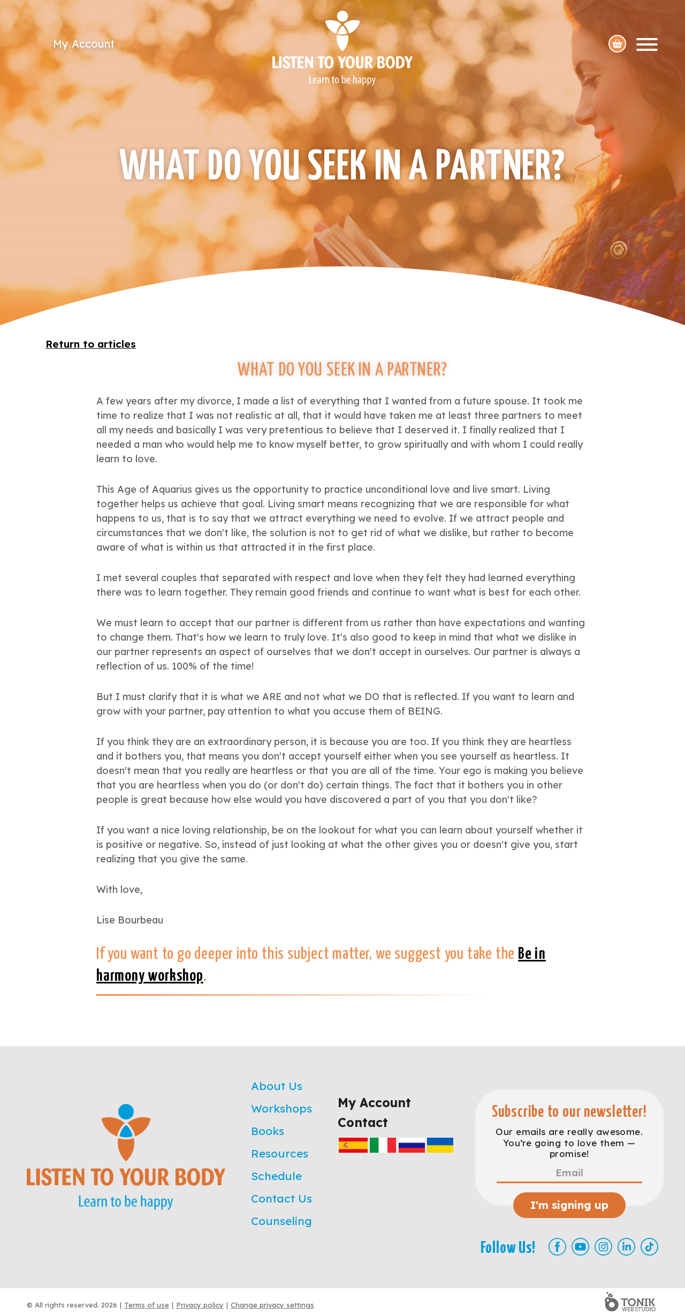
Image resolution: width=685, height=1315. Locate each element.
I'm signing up (569, 1205)
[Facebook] (557, 1247)
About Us (276, 1086)
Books (267, 1131)
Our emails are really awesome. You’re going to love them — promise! (569, 1142)
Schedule (276, 1176)
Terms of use (146, 1305)
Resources (279, 1153)
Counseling (281, 1221)
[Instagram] (603, 1247)
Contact (363, 1122)
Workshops (281, 1108)
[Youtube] (580, 1247)
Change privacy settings (272, 1305)
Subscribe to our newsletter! (569, 1112)
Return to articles (90, 343)
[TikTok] (649, 1247)
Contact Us (281, 1198)
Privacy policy (200, 1305)
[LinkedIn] (626, 1247)
